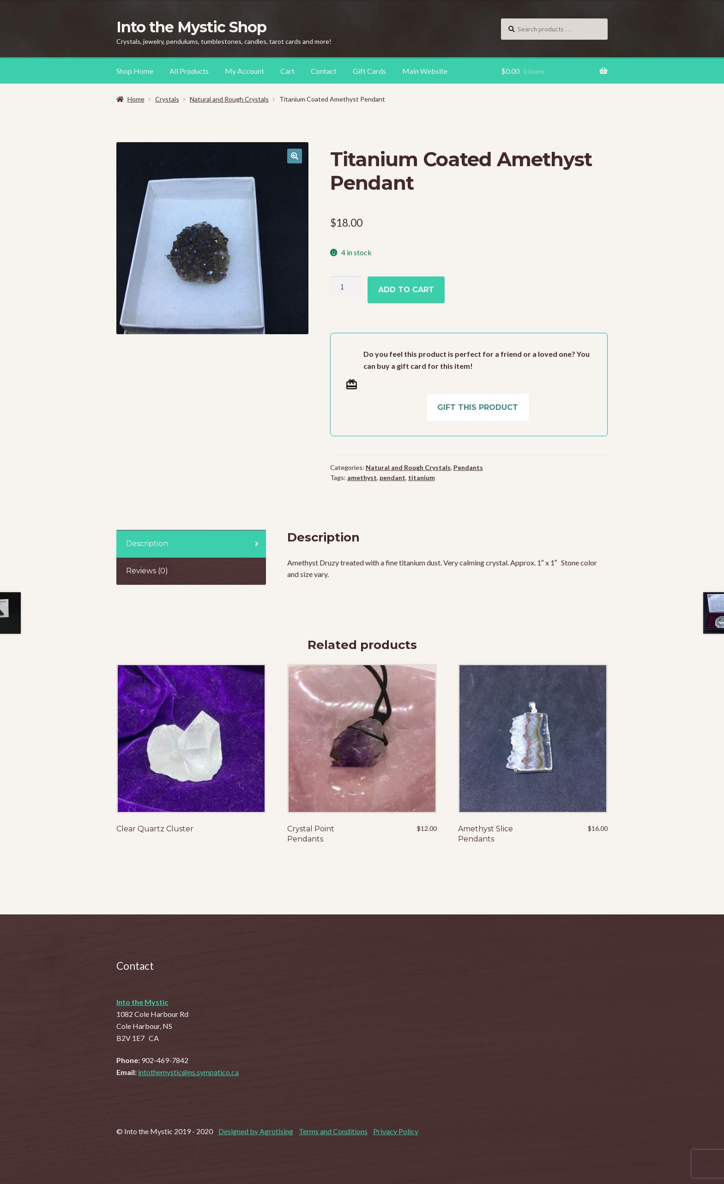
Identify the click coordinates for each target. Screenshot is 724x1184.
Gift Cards (369, 70)
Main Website (424, 70)
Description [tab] (147, 543)
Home (136, 99)
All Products (189, 70)
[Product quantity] (346, 287)
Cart (287, 70)
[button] (294, 156)
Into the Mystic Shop (191, 27)
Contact (324, 70)
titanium (421, 477)
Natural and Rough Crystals (229, 99)
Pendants (468, 467)
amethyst (362, 477)
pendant (392, 477)
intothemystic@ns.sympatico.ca (188, 1072)
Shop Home (134, 70)
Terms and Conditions (333, 1131)
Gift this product (477, 407)
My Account (244, 70)
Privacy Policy (395, 1131)
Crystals (167, 99)
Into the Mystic (142, 1002)
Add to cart (406, 289)
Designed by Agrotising (255, 1131)
